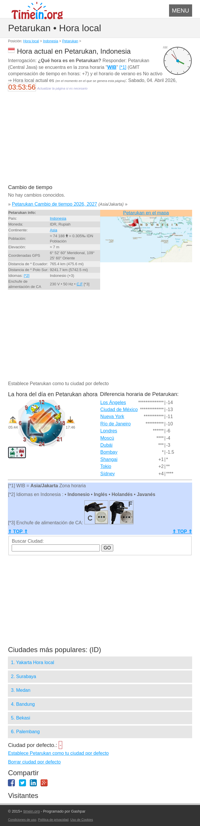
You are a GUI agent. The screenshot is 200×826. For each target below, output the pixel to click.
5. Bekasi (20, 717)
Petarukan (70, 41)
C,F (79, 284)
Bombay (109, 452)
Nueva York (112, 416)
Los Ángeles (113, 402)
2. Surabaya (23, 676)
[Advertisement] (100, 141)
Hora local (31, 41)
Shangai (109, 459)
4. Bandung (23, 704)
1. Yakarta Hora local (32, 662)
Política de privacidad (53, 819)
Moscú (107, 438)
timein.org (31, 811)
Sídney (107, 473)
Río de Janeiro (115, 423)
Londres (108, 430)
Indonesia (50, 41)
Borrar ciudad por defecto (34, 761)
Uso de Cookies (81, 819)
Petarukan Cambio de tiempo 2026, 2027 (54, 204)
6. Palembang (25, 731)
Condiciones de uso (22, 819)
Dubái (106, 445)
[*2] (26, 275)
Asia (53, 230)
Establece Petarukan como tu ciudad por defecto (58, 753)
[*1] (122, 67)
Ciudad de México (119, 409)
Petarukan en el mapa (146, 212)
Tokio (105, 466)
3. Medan (20, 690)
